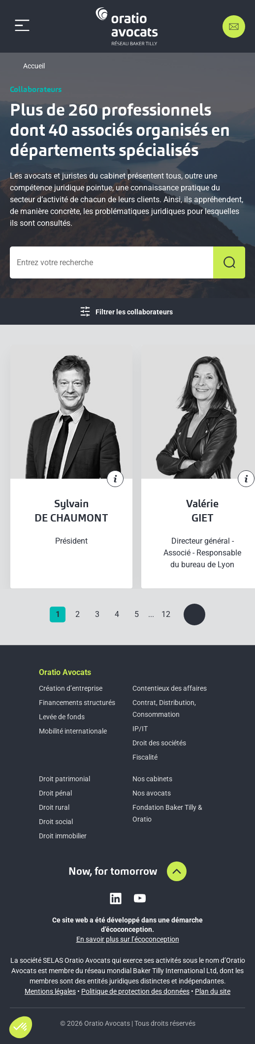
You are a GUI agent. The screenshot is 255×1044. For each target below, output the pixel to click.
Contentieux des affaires (169, 688)
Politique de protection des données (135, 991)
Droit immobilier (63, 836)
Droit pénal (55, 793)
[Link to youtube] (140, 898)
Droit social (56, 822)
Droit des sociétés (159, 743)
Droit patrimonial (64, 779)
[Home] (128, 26)
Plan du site (212, 991)
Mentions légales (50, 991)
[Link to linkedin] (116, 898)
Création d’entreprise (70, 688)
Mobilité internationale (73, 731)
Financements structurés (77, 702)
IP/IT (140, 729)
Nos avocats (151, 793)
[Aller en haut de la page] (177, 871)
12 (165, 614)
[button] (20, 1027)
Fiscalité (145, 757)
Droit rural (54, 807)
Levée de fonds (62, 717)
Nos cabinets (152, 779)
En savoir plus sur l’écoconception (127, 939)
